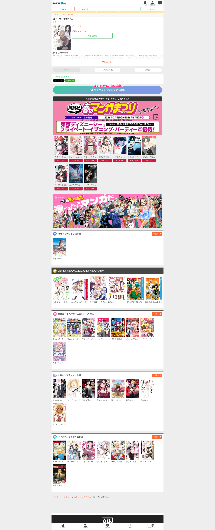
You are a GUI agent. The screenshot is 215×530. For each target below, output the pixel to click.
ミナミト (78, 26)
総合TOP (63, 9)
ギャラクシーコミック (62, 497)
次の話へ (148, 70)
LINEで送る (70, 80)
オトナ (152, 9)
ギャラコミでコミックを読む (108, 88)
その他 (70, 14)
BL (130, 9)
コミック (56, 14)
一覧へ (156, 234)
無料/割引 (85, 9)
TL (108, 9)
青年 (64, 14)
